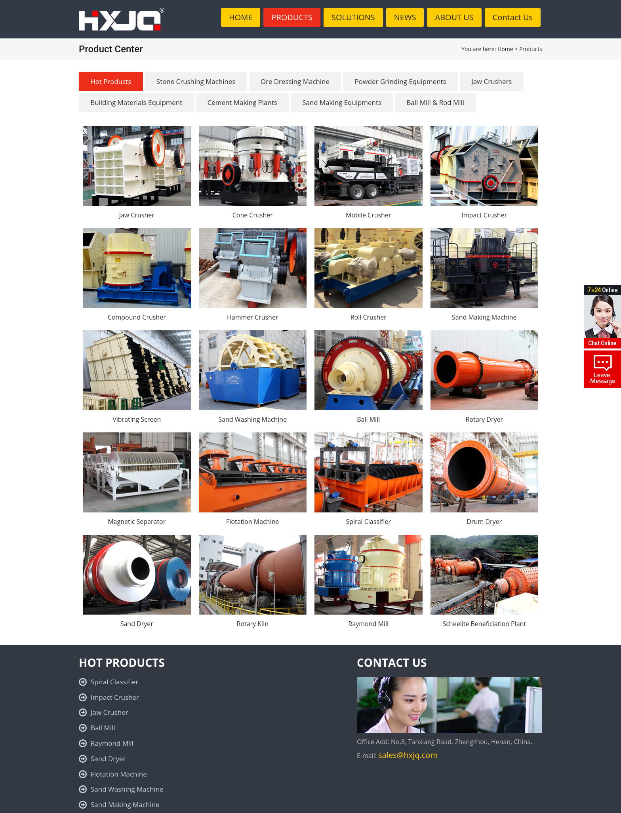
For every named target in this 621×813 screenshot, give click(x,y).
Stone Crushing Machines (197, 81)
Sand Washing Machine (252, 419)
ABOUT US (454, 17)
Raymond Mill (369, 624)
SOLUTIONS (353, 17)
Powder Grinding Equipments (404, 81)
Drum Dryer (484, 522)
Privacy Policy (281, 803)
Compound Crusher (137, 317)
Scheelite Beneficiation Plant (484, 624)
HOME (240, 17)
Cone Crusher (252, 215)
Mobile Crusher (368, 215)
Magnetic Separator (137, 522)
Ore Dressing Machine (297, 81)
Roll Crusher (369, 317)
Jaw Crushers (496, 81)
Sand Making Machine (484, 317)
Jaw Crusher (136, 215)
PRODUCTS (291, 17)
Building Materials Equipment (137, 102)
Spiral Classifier (368, 522)
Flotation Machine (252, 522)
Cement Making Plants (244, 102)
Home (505, 49)
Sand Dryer (136, 624)
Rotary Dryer (484, 419)
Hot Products (111, 81)
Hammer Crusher (252, 317)
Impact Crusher (484, 215)
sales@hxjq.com (408, 755)
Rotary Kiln (253, 624)
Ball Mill (368, 419)
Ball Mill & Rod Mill (439, 102)
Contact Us (513, 17)
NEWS (405, 17)
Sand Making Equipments (344, 102)
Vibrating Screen (136, 419)
